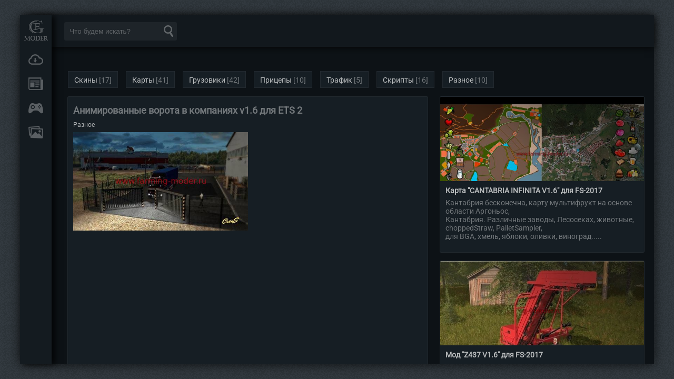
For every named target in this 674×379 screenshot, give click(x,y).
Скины (85, 80)
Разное (461, 80)
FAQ (36, 132)
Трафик (339, 80)
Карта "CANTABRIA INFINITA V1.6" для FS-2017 (523, 190)
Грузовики (207, 80)
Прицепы (276, 80)
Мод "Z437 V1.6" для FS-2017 (494, 355)
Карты (143, 80)
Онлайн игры (36, 107)
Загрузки (36, 59)
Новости (36, 83)
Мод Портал (36, 30)
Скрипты (398, 80)
